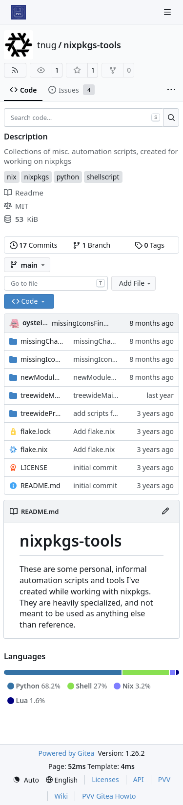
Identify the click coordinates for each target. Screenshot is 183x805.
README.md (40, 485)
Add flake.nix (94, 431)
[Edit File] (165, 511)
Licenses (105, 779)
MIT (16, 206)
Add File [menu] (135, 283)
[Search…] (171, 117)
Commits (34, 245)
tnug (47, 45)
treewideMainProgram (41, 395)
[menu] (26, 780)
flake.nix (33, 449)
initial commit (95, 467)
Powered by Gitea (66, 753)
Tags (149, 245)
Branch (92, 245)
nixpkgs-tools (92, 45)
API (138, 779)
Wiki (61, 796)
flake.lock (35, 431)
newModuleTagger (41, 377)
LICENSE (33, 467)
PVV (164, 779)
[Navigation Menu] (168, 12)
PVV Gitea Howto (109, 796)
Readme (23, 192)
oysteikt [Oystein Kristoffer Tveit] (35, 322)
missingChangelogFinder (41, 341)
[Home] (18, 12)
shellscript (103, 176)
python (68, 176)
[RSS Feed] (15, 70)
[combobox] (56, 283)
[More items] (171, 90)
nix (12, 176)
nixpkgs (36, 176)
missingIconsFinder (41, 359)
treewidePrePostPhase (41, 413)
